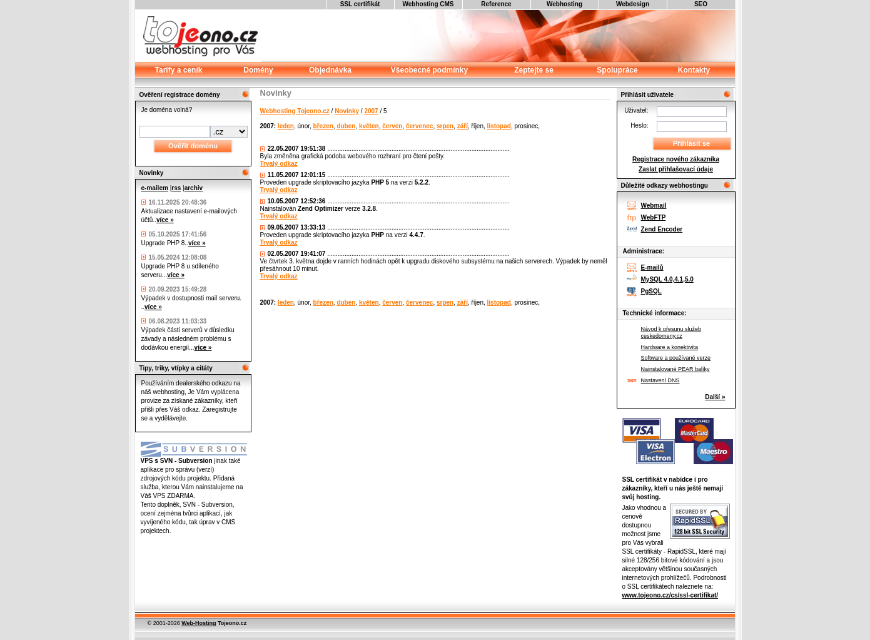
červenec (419, 126)
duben (345, 126)
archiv (194, 188)
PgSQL (651, 291)
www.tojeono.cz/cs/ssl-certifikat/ (670, 595)
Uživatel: (636, 110)
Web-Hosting (198, 623)
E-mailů (652, 267)
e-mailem (154, 188)
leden (286, 126)
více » (165, 219)
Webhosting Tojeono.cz (295, 111)
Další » (715, 397)
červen (392, 126)
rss (176, 188)
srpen (445, 126)
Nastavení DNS (660, 380)
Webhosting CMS (427, 4)
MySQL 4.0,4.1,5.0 (667, 279)
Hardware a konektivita (670, 347)
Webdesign (632, 4)
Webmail (654, 205)
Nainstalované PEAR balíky (675, 369)
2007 (371, 111)
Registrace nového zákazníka (675, 159)
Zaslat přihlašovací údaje (676, 169)
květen (369, 126)
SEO (700, 4)
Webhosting (564, 4)
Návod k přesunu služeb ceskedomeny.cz (671, 332)
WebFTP (653, 217)
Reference (496, 4)
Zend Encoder (662, 229)
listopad (499, 126)
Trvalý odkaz (279, 163)
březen (323, 126)
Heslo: (639, 125)
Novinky (347, 111)
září (462, 126)
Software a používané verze (676, 358)
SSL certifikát (360, 4)
